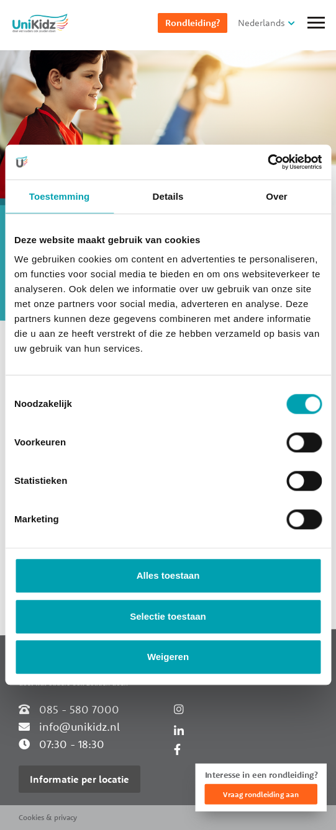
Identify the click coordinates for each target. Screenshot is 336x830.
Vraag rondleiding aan (261, 794)
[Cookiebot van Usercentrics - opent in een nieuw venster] (267, 162)
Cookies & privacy (48, 817)
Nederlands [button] (261, 23)
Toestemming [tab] (59, 196)
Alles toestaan (168, 576)
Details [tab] (168, 196)
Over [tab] (277, 196)
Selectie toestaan (168, 616)
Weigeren (168, 657)
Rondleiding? (192, 23)
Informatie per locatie (79, 779)
